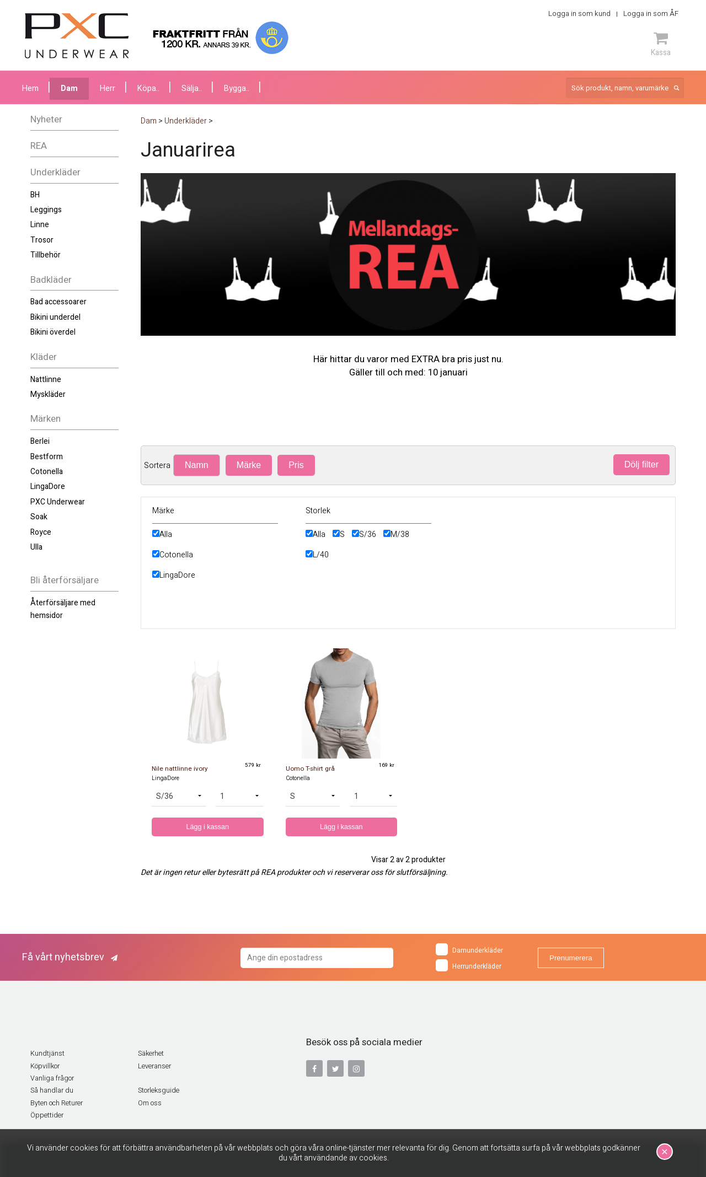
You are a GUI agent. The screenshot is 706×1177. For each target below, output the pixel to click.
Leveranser (154, 1066)
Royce (40, 532)
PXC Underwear (57, 502)
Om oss (150, 1103)
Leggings (46, 210)
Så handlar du (51, 1090)
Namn (196, 465)
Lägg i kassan (207, 827)
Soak (38, 517)
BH (35, 195)
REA (38, 146)
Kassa (661, 44)
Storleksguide (158, 1090)
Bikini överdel (53, 332)
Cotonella (46, 471)
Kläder (43, 357)
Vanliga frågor (52, 1078)
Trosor (42, 240)
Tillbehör (45, 255)
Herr (107, 88)
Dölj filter (641, 464)
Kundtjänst (47, 1053)
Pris (296, 465)
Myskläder (48, 394)
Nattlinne (45, 379)
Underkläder (55, 172)
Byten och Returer (56, 1103)
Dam (69, 88)
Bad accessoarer (58, 302)
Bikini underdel (55, 317)
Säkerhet (151, 1053)
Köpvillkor (45, 1066)
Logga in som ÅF (650, 13)
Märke (249, 465)
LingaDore (47, 486)
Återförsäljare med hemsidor (62, 609)
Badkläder (51, 280)
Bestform (46, 457)
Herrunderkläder (468, 965)
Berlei (40, 441)
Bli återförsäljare (64, 580)
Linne (39, 224)
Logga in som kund (579, 13)
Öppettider (46, 1115)
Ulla (36, 547)
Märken (45, 419)
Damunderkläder (469, 949)
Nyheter (46, 119)
